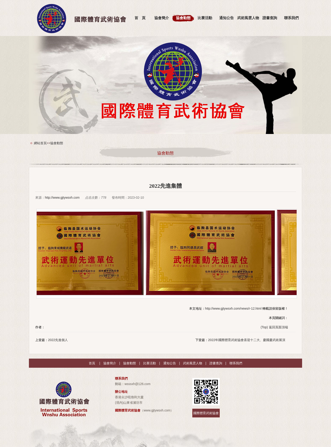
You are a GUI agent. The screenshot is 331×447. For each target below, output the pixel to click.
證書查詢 (269, 18)
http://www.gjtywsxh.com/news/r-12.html (233, 308)
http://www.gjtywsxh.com (62, 197)
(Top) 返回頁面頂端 (274, 327)
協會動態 (183, 18)
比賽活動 (205, 18)
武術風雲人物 (248, 18)
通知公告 (226, 18)
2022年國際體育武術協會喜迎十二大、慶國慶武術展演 (246, 340)
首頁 (92, 363)
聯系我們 (291, 18)
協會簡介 (161, 18)
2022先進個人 (58, 340)
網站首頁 (40, 143)
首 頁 (140, 18)
